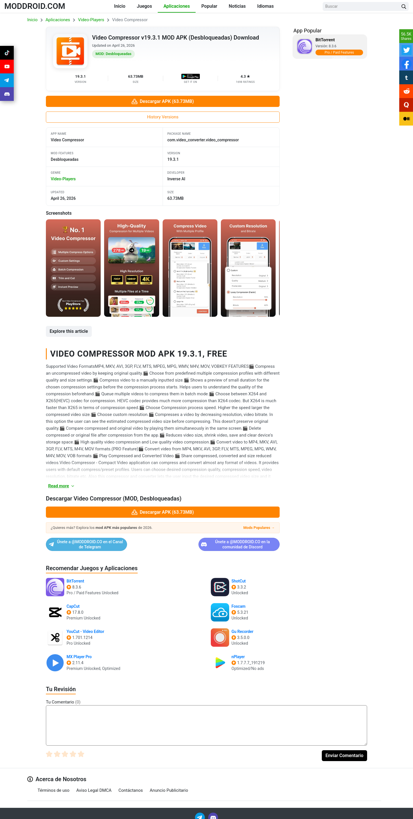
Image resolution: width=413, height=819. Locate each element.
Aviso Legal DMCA (94, 785)
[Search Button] (404, 6)
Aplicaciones (176, 6)
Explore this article (69, 331)
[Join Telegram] (200, 812)
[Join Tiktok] (7, 53)
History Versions (163, 117)
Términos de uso (53, 785)
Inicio (119, 6)
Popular (209, 6)
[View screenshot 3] (190, 268)
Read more (61, 485)
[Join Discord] (213, 812)
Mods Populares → (259, 527)
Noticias (237, 6)
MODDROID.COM (34, 6)
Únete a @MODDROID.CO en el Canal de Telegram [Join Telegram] (103, 542)
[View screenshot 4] (248, 268)
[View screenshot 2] (131, 268)
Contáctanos (130, 785)
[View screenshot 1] (73, 268)
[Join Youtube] (7, 66)
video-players (63, 179)
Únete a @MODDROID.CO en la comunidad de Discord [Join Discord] (222, 542)
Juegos (144, 6)
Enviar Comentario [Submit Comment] (344, 751)
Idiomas (265, 6)
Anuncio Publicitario (169, 785)
